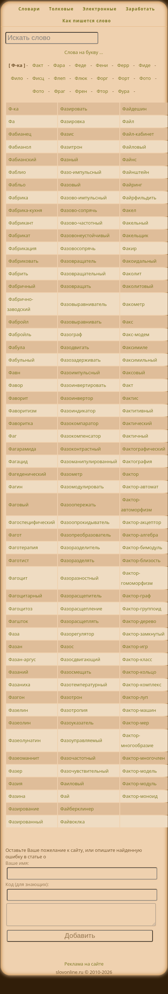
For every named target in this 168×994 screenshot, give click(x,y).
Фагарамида (22, 449)
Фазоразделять (77, 560)
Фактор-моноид (140, 796)
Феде (80, 65)
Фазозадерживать (80, 360)
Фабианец (20, 134)
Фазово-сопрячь (78, 210)
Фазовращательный (82, 273)
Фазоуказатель (77, 722)
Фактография (137, 461)
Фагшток (18, 621)
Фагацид (18, 461)
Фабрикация (23, 248)
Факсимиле (134, 347)
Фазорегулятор (77, 634)
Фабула (17, 347)
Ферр (123, 65)
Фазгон (17, 697)
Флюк (81, 78)
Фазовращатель (78, 261)
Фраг (59, 91)
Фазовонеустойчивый (84, 235)
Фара (59, 65)
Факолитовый (137, 286)
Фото (145, 78)
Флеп (59, 78)
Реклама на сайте (84, 968)
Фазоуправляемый (81, 740)
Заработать (140, 9)
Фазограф (71, 334)
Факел (129, 210)
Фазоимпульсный (80, 372)
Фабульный (22, 360)
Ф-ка (14, 108)
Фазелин (18, 710)
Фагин (16, 486)
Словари (29, 9)
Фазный (69, 159)
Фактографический (143, 449)
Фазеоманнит (24, 758)
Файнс (129, 159)
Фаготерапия (23, 547)
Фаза (14, 634)
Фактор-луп (135, 697)
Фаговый (19, 504)
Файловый (134, 147)
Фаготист (19, 560)
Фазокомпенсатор (80, 436)
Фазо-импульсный (80, 172)
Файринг (132, 184)
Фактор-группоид (141, 608)
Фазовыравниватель (83, 304)
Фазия (16, 783)
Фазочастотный (77, 758)
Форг (102, 78)
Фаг (13, 436)
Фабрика (18, 197)
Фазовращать (75, 286)
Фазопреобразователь (85, 535)
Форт (124, 78)
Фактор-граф (136, 595)
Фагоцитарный (25, 595)
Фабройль (20, 334)
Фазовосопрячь (77, 248)
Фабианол (20, 147)
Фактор (130, 474)
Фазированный (26, 821)
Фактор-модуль (139, 783)
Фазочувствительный (84, 771)
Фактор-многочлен (143, 758)
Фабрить (18, 273)
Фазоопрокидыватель (84, 522)
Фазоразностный (79, 578)
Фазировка (72, 121)
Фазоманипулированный (88, 461)
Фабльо (17, 184)
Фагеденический (27, 474)
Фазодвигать (74, 347)
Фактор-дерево (139, 621)
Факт (37, 65)
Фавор (16, 385)
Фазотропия (73, 710)
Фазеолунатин (25, 740)
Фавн (15, 372)
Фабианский (22, 159)
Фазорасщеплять (79, 621)
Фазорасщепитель (80, 595)
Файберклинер (77, 808)
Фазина (17, 796)
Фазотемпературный (83, 684)
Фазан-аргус (22, 659)
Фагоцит (18, 578)
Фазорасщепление (81, 608)
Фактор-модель (139, 771)
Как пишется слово (86, 20)
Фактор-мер (135, 722)
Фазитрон (71, 147)
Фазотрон (71, 697)
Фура (124, 91)
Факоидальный (139, 261)
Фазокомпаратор (79, 423)
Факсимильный (139, 360)
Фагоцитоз (21, 608)
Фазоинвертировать (83, 385)
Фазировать (73, 108)
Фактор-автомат (140, 486)
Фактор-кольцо (139, 672)
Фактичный (135, 436)
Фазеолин (20, 722)
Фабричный (22, 286)
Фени (102, 65)
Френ (81, 91)
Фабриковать (23, 261)
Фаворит (18, 398)
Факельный (135, 223)
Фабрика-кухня (25, 210)
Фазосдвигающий (80, 659)
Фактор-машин (139, 710)
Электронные (100, 9)
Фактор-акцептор (141, 522)
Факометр (133, 304)
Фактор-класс (137, 659)
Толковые (61, 9)
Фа (12, 121)
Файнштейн (135, 172)
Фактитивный (137, 410)
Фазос (66, 646)
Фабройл (19, 321)
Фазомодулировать (82, 486)
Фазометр (71, 474)
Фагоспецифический (32, 522)
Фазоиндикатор (77, 410)
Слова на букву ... (83, 52)
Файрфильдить (139, 197)
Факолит (131, 273)
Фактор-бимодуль (142, 547)
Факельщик (135, 235)
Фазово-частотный (81, 223)
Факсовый (133, 372)
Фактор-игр (135, 646)
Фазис (67, 134)
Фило (17, 78)
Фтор (102, 91)
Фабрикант (21, 223)
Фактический (137, 423)
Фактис (130, 398)
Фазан (16, 646)
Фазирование (24, 808)
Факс (127, 321)
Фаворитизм (23, 410)
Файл (128, 121)
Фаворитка (21, 423)
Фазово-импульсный (83, 197)
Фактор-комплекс (141, 684)
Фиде (145, 65)
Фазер (16, 771)
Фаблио (17, 172)
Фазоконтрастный (80, 449)
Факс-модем (135, 334)
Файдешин (134, 108)
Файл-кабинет (138, 134)
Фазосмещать (75, 672)
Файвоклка (72, 821)
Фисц (38, 78)
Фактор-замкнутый (143, 634)
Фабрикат (20, 235)
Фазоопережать (78, 504)
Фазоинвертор (76, 398)
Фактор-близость (141, 560)
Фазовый (70, 184)
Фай (64, 796)
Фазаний (18, 672)
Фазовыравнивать (80, 321)
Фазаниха (20, 684)
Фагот (15, 535)
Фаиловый (72, 783)
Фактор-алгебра (140, 535)
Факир (129, 248)
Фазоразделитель (80, 547)
